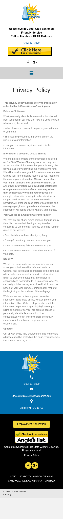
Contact (50, 481)
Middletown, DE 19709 (31, 407)
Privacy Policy (31, 455)
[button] (28, 62)
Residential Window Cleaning (36, 476)
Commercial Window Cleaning (25, 481)
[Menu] (31, 73)
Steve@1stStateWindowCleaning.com (31, 396)
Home (13, 476)
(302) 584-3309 (32, 42)
